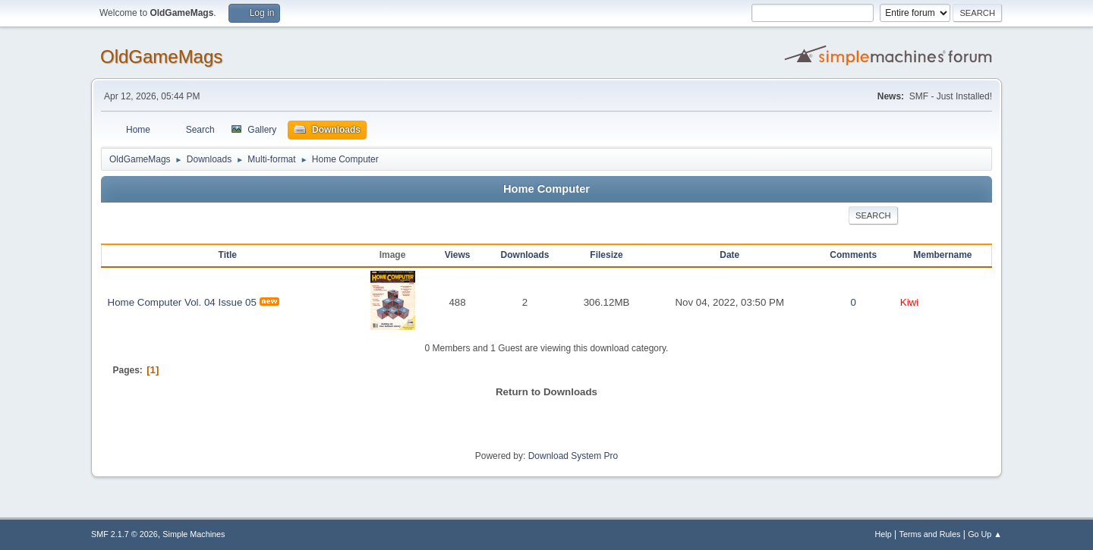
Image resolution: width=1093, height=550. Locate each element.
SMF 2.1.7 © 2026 (124, 534)
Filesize (606, 255)
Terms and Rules (930, 534)
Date (729, 255)
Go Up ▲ (985, 534)
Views (458, 255)
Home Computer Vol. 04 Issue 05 (182, 302)
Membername (942, 255)
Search (873, 215)
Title (228, 255)
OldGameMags (161, 56)
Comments (853, 255)
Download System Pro (573, 456)
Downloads (525, 255)
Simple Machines (193, 534)
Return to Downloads (546, 392)
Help (883, 534)
